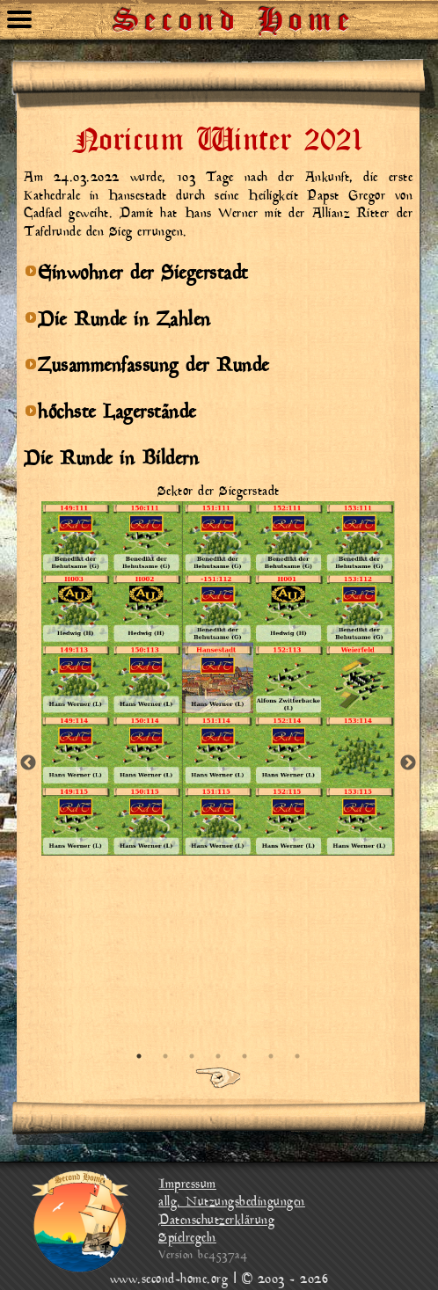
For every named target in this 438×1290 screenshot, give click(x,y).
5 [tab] (244, 1056)
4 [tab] (218, 1056)
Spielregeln (187, 1238)
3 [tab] (192, 1056)
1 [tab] (139, 1056)
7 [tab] (297, 1056)
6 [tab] (271, 1056)
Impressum (187, 1185)
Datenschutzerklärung (216, 1221)
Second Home (234, 13)
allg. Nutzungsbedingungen (231, 1202)
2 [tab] (165, 1056)
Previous (28, 763)
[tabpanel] (218, 670)
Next (408, 763)
